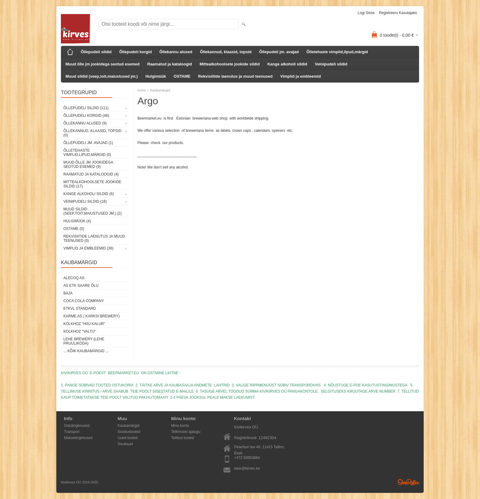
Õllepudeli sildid (96, 52)
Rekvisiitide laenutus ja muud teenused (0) (94, 238)
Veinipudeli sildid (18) (85, 201)
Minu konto (180, 425)
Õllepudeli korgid (135, 52)
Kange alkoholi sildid (287, 64)
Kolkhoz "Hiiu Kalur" (84, 324)
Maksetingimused (78, 438)
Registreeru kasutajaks (398, 13)
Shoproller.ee (408, 482)
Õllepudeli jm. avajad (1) (88, 143)
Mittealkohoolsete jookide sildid (230, 64)
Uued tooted (127, 438)
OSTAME (182, 76)
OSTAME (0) (73, 229)
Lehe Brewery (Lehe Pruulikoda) (83, 341)
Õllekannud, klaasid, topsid (225, 52)
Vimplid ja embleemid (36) (88, 248)
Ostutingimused (76, 425)
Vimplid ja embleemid (300, 76)
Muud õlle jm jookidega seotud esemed (103, 64)
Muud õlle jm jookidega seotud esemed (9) (88, 164)
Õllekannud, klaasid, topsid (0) (92, 133)
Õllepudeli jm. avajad (279, 52)
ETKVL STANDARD (79, 308)
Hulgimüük (155, 76)
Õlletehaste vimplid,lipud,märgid (337, 52)
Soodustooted (129, 432)
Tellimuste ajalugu (185, 432)
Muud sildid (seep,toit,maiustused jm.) (102, 76)
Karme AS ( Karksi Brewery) (91, 316)
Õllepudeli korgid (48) (86, 115)
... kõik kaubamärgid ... (85, 351)
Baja (68, 293)
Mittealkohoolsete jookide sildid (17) (92, 184)
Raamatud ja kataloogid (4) (91, 174)
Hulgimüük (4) (77, 221)
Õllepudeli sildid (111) (85, 108)
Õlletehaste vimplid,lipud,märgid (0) (87, 152)
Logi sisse (366, 13)
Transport (72, 432)
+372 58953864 (247, 458)
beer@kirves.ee (247, 468)
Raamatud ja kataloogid (169, 64)
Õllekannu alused (176, 52)
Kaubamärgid (160, 90)
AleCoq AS (73, 278)
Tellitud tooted (182, 438)
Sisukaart (125, 444)
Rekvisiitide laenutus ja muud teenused (235, 76)
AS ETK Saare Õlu (81, 285)
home (141, 90)
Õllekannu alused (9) (85, 123)
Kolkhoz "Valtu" (79, 331)
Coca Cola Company (83, 301)
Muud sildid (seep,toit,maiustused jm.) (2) (92, 211)
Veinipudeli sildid (331, 64)
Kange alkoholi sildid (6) (88, 194)
